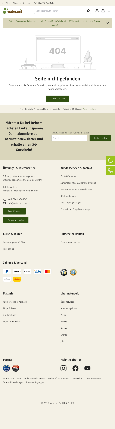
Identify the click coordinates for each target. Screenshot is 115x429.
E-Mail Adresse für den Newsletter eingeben (70, 133)
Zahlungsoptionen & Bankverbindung (78, 183)
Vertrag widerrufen (16, 220)
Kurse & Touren (12, 233)
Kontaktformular (14, 211)
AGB (19, 378)
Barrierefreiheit (94, 378)
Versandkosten (89, 109)
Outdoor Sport (9, 315)
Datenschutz (78, 378)
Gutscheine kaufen (72, 233)
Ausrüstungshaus (68, 308)
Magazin (8, 293)
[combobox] (59, 11)
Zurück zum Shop (57, 99)
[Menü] (109, 11)
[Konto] (97, 11)
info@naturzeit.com (17, 203)
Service (64, 328)
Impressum (8, 378)
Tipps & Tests (9, 308)
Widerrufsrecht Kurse (58, 378)
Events (63, 335)
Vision (63, 315)
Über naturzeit (69, 293)
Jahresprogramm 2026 (14, 242)
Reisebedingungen (35, 382)
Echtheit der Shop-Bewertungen (75, 209)
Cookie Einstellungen (13, 382)
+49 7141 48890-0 (17, 199)
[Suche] (88, 11)
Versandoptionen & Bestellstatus (76, 189)
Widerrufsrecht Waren (34, 378)
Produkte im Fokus (12, 321)
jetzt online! (9, 249)
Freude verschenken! (70, 242)
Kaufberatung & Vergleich (15, 302)
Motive (63, 321)
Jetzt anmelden (100, 138)
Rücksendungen (68, 196)
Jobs (62, 341)
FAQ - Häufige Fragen (70, 202)
